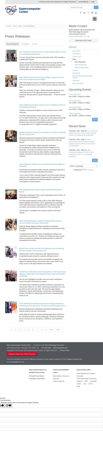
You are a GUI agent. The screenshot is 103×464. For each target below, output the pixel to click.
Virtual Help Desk (75, 94)
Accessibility (82, 2)
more (95, 119)
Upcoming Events (81, 65)
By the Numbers (77, 83)
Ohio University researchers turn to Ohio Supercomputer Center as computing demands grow (83, 133)
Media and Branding (81, 67)
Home (9, 26)
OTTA (91, 384)
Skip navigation (6, 1)
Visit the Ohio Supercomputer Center (82, 77)
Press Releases (80, 62)
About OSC (76, 51)
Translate (87, 170)
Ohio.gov (56, 378)
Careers (75, 70)
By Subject (25, 44)
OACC (79, 384)
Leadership (76, 73)
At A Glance (76, 54)
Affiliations (75, 80)
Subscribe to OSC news (83, 40)
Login (93, 2)
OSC (86, 381)
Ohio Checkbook (58, 381)
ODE (78, 386)
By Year (35, 44)
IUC (85, 384)
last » (58, 330)
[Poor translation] (8, 406)
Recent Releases (13, 44)
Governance (76, 56)
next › (51, 330)
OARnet (79, 381)
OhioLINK (93, 381)
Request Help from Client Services (21, 354)
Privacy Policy (64, 350)
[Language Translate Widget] (83, 166)
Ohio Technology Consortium (86, 378)
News (20, 26)
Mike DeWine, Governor (61, 376)
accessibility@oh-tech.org (16, 362)
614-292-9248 (46, 348)
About (15, 26)
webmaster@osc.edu (60, 348)
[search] (81, 7)
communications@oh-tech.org (79, 36)
